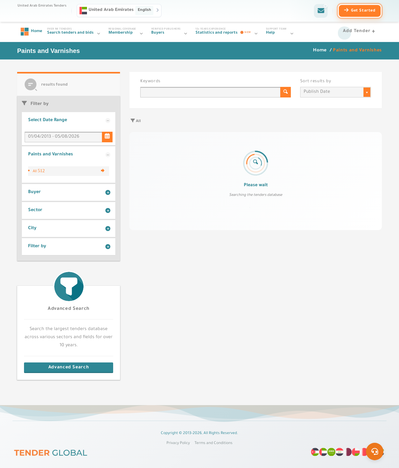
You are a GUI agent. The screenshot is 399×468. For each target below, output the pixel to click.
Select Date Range (47, 120)
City (32, 228)
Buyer (34, 192)
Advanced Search (68, 309)
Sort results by (315, 81)
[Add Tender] (360, 31)
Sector (35, 210)
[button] (119, 10)
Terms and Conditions (214, 443)
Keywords (150, 81)
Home (320, 50)
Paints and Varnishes (50, 154)
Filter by (37, 246)
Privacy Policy (178, 443)
